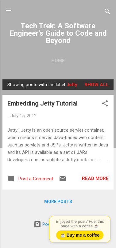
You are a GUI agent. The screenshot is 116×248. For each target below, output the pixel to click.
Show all (96, 84)
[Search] (107, 12)
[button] (105, 104)
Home (58, 60)
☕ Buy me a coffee (79, 235)
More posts (58, 201)
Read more (95, 178)
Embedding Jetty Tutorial (42, 103)
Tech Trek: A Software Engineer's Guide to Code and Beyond (58, 33)
